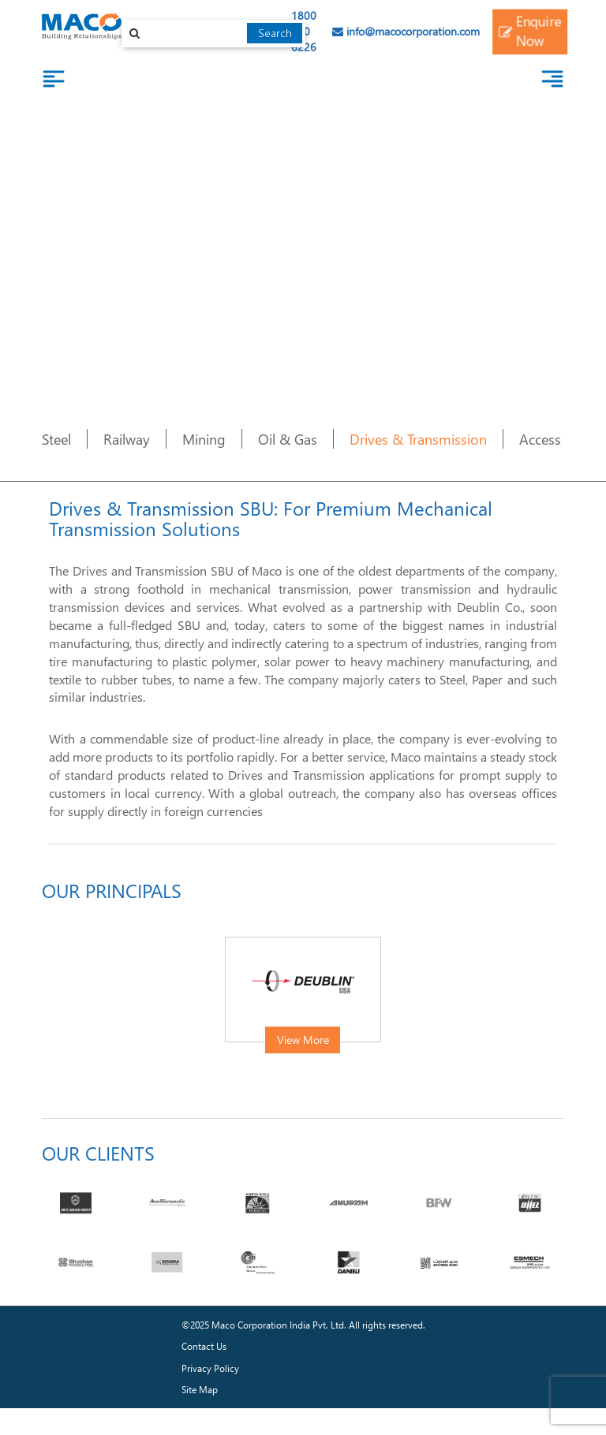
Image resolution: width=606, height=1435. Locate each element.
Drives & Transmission (418, 439)
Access (540, 439)
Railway (126, 439)
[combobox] (214, 33)
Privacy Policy (210, 1368)
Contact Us (203, 1346)
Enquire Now (529, 31)
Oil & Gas (287, 439)
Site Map (199, 1390)
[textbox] (214, 33)
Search (275, 32)
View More (303, 1039)
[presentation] (53, 1000)
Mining (204, 439)
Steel (56, 439)
